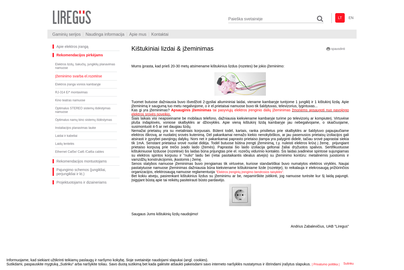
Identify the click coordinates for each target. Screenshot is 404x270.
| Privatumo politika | (326, 264)
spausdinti (335, 49)
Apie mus (138, 34)
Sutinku (348, 263)
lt (340, 18)
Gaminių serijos (66, 34)
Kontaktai (160, 34)
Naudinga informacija (105, 34)
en (351, 18)
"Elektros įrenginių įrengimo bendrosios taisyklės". (250, 172)
